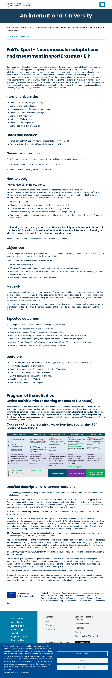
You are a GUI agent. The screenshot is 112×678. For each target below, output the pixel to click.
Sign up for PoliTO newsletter (87, 636)
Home (8, 27)
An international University (56, 15)
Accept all (82, 667)
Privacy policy (8, 672)
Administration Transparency (58, 642)
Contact (49, 617)
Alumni (78, 632)
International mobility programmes (45, 27)
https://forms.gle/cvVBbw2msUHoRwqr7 (66, 192)
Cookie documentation (22, 672)
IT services (79, 628)
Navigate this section (56, 37)
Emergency (51, 625)
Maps (48, 621)
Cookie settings (82, 653)
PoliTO (14, 27)
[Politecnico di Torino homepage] (19, 5)
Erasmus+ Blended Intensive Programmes (70, 27)
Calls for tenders (82, 624)
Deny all (82, 660)
